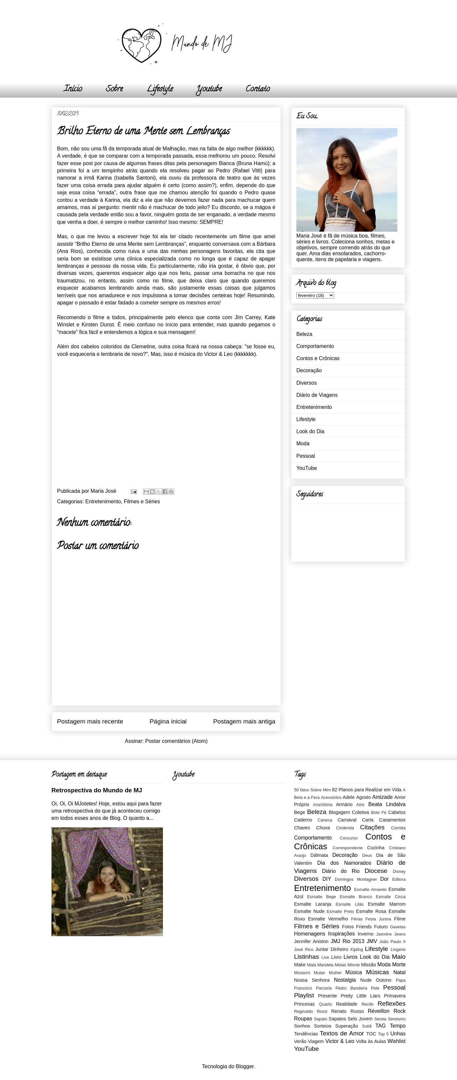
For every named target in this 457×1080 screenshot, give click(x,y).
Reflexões (392, 1003)
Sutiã (366, 1026)
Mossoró (302, 972)
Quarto (325, 1004)
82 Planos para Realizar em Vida (367, 789)
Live (325, 957)
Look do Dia (310, 431)
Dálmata (319, 855)
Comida (398, 827)
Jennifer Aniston (311, 941)
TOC (371, 1033)
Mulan (319, 972)
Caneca (325, 820)
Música (354, 972)
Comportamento (315, 346)
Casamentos (392, 819)
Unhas (398, 1033)
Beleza (304, 334)
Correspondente (348, 847)
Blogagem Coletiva (349, 812)
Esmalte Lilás (350, 904)
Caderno (303, 819)
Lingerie (398, 949)
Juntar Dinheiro (331, 949)
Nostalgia (345, 980)
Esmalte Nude (309, 911)
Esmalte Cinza (391, 896)
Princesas (304, 1004)
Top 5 (383, 1034)
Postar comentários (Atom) (176, 741)
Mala (311, 964)
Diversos (306, 383)
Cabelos (397, 812)
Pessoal (305, 456)
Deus (367, 855)
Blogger (244, 1066)
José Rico (303, 949)
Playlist (304, 995)
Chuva (323, 827)
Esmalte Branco (356, 896)
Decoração (309, 370)
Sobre (114, 90)
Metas (340, 964)
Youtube (209, 90)
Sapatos (337, 1018)
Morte (399, 964)
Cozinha (376, 847)
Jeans (400, 934)
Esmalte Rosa (371, 911)
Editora (399, 879)
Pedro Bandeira (351, 988)
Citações (372, 827)
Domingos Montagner (356, 879)
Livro (336, 957)
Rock (400, 1011)
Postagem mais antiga (244, 721)
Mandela (325, 964)
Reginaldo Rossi (310, 1011)
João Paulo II (392, 941)
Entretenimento (103, 501)
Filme (400, 918)
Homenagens (309, 933)
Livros (351, 957)
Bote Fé (379, 812)
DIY (326, 879)
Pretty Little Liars (360, 995)
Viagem (316, 1041)
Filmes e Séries (142, 501)
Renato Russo (347, 1011)
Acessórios (331, 797)
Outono (383, 980)
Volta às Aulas (371, 1041)
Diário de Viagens (317, 395)
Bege (299, 812)
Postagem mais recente (90, 721)
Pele (375, 988)
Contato (258, 90)
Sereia (380, 1018)
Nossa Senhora (311, 980)
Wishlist (396, 1041)
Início (73, 90)
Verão (300, 1041)
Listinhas (306, 956)
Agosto (363, 797)
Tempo (398, 1026)
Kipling (356, 949)
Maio (399, 956)
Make (300, 964)
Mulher (335, 972)
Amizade (382, 797)
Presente (327, 995)
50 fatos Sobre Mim (312, 789)
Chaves (302, 827)
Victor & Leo (339, 1041)
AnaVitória (322, 804)
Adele (349, 797)
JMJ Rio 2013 (347, 941)
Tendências (306, 1033)
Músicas (377, 972)
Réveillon (378, 1011)
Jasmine (384, 934)
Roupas (303, 1018)
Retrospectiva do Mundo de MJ (96, 790)
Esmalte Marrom (387, 904)
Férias (357, 918)
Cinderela (345, 827)
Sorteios (322, 1026)
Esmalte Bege (321, 896)
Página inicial (168, 721)
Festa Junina (378, 918)
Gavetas (398, 926)
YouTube (306, 468)
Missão (368, 964)
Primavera (395, 995)
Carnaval (347, 819)
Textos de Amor (342, 1033)
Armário (344, 804)
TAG (380, 1026)
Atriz (360, 804)
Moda (302, 443)
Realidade (346, 1004)
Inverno (365, 933)
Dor (384, 879)
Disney (399, 871)
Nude (365, 980)
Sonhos (302, 1026)
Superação (346, 1026)
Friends (364, 926)
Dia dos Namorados (344, 863)
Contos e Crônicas (318, 358)
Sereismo (397, 1018)
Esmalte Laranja (312, 904)
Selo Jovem (360, 1018)
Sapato (321, 1018)
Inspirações (341, 933)
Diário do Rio (340, 871)
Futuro (381, 926)
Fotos (348, 926)
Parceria (324, 988)
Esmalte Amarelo (370, 889)
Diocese (376, 870)
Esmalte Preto (340, 911)
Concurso (349, 838)
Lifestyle (160, 90)
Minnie (354, 964)
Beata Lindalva (387, 804)
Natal (399, 972)
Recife (367, 1004)
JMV (372, 941)
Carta (367, 819)
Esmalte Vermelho (328, 918)
